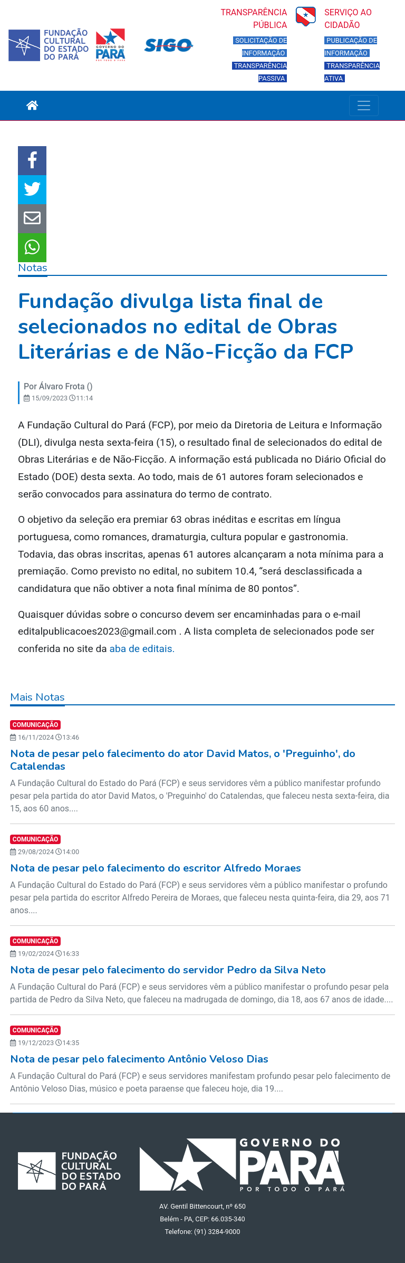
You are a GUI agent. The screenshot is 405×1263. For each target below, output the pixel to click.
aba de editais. (142, 649)
